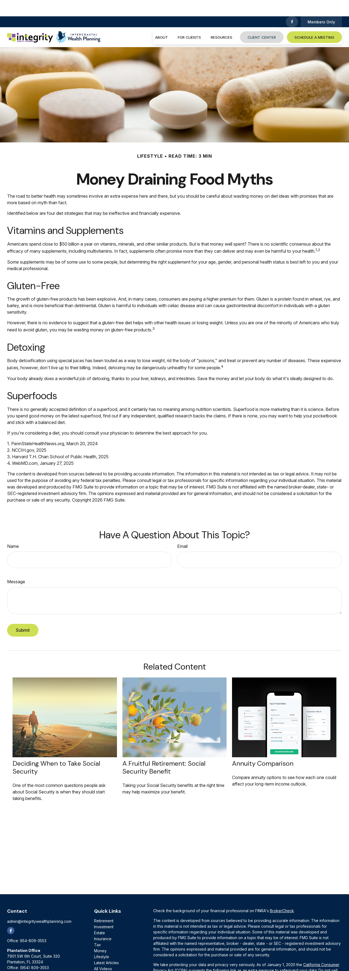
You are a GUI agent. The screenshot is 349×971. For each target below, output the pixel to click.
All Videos (103, 952)
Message (16, 565)
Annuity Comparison (262, 747)
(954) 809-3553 (34, 951)
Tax (97, 928)
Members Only (321, 5)
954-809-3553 (33, 924)
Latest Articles (106, 946)
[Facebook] (292, 5)
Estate (99, 916)
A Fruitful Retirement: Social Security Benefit (164, 751)
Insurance (103, 922)
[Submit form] (22, 613)
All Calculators (106, 958)
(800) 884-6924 (40, 957)
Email (182, 530)
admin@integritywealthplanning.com (39, 905)
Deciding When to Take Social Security (56, 751)
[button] (161, 20)
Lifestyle (101, 940)
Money (100, 934)
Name (13, 530)
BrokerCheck (282, 894)
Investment (103, 910)
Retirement (103, 904)
